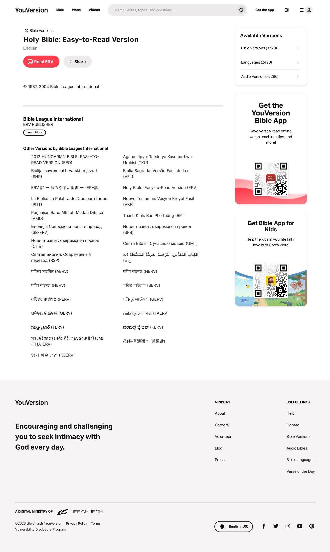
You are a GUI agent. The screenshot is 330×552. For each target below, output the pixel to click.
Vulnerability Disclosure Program (40, 529)
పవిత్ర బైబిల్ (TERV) (47, 327)
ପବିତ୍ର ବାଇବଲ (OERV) (51, 313)
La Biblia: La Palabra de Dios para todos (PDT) (69, 201)
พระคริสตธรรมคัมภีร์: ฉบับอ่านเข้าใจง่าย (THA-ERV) (67, 341)
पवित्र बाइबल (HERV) (48, 285)
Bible (60, 10)
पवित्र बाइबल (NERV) (140, 271)
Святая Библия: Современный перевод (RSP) (61, 257)
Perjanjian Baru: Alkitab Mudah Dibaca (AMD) (67, 215)
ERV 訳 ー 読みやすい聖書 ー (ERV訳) (65, 187)
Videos (94, 10)
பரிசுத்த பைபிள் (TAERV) (146, 313)
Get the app (264, 10)
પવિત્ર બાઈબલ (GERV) (143, 299)
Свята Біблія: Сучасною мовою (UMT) (160, 243)
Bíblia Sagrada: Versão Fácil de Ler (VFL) (156, 173)
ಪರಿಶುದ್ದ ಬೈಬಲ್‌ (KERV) (143, 327)
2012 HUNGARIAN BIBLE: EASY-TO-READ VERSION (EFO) (65, 159)
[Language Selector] (287, 10)
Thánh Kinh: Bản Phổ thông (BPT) (154, 215)
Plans (76, 10)
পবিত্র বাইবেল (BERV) (141, 285)
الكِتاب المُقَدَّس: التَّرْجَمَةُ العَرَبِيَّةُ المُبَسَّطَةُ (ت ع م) (160, 257)
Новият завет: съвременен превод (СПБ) (65, 243)
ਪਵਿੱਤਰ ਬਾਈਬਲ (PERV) (51, 299)
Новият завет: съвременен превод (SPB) (157, 229)
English (30, 48)
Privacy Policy (76, 523)
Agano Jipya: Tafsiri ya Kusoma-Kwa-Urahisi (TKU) (158, 159)
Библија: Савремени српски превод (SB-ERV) (66, 229)
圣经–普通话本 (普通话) (144, 341)
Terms (96, 523)
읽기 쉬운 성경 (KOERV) (53, 355)
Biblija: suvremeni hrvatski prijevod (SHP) (64, 173)
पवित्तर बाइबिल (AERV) (49, 271)
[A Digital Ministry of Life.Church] (165, 509)
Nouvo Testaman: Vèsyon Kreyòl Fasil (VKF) (158, 201)
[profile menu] (305, 10)
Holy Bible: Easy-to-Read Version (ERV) (160, 187)
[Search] (171, 10)
